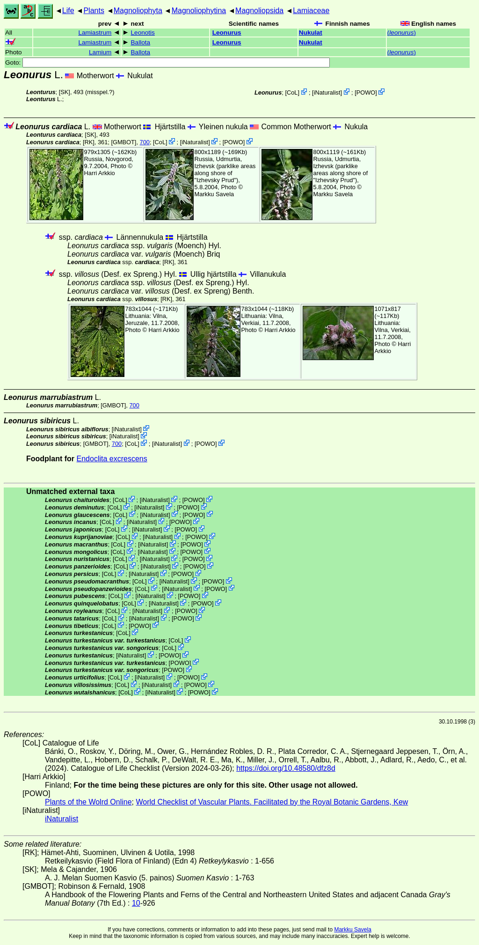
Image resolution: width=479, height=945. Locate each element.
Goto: (167, 62)
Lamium (100, 52)
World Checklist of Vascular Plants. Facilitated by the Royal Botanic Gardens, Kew (272, 802)
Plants (93, 11)
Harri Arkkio (99, 173)
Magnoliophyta (138, 11)
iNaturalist (327, 92)
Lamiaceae (311, 11)
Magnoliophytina (199, 11)
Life (68, 11)
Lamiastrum (94, 32)
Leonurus (226, 32)
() (401, 32)
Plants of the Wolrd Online (88, 802)
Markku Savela (352, 929)
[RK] (88, 142)
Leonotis (143, 32)
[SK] (64, 92)
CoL (292, 92)
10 (136, 903)
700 (145, 142)
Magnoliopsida (259, 11)
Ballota (141, 42)
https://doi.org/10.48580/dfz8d (285, 768)
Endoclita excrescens (112, 459)
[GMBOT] (123, 142)
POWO (366, 92)
